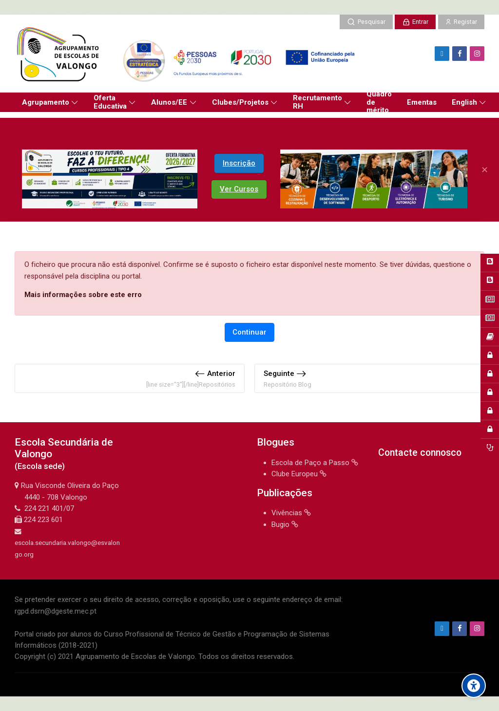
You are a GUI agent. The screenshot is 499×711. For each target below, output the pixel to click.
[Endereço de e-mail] (442, 53)
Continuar (249, 332)
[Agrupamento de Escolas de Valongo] (189, 53)
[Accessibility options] (473, 686)
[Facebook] (459, 53)
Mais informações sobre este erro (83, 294)
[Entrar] (415, 22)
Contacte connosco (419, 452)
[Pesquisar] (366, 22)
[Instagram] (477, 53)
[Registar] (461, 22)
